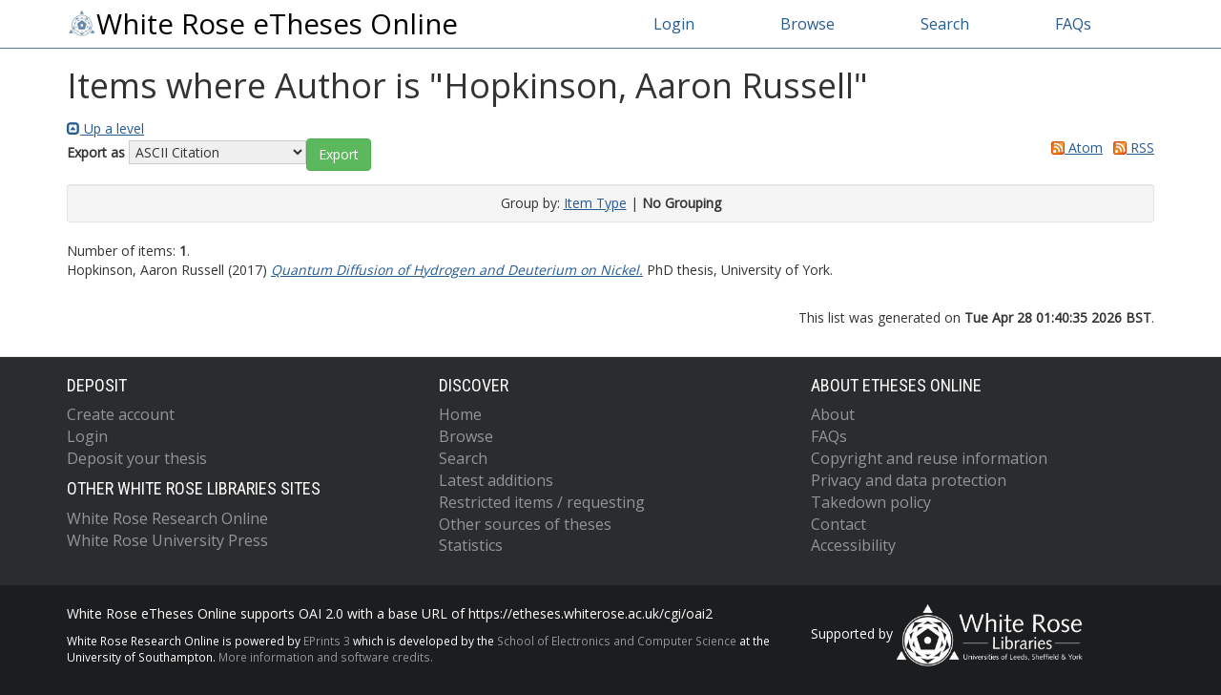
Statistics (471, 545)
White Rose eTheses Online (262, 24)
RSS (1130, 147)
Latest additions (496, 480)
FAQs (1073, 23)
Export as (96, 152)
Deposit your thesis (137, 458)
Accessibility (853, 545)
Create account (121, 414)
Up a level (105, 128)
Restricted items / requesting (542, 502)
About (833, 414)
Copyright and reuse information (929, 458)
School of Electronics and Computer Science (616, 640)
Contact (838, 524)
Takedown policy (871, 502)
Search (945, 23)
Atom (1074, 147)
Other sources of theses (525, 524)
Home (460, 414)
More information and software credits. (325, 656)
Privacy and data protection (908, 480)
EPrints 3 (326, 640)
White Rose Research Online (167, 518)
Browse (807, 23)
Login (673, 23)
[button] (338, 154)
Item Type (595, 203)
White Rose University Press (167, 540)
